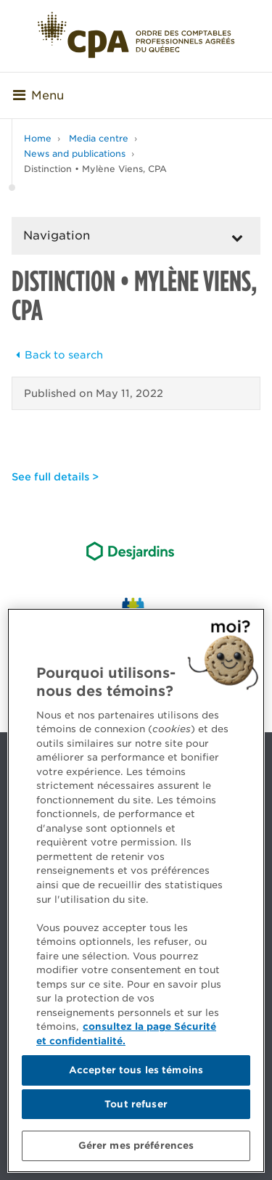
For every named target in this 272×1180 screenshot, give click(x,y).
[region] (136, 890)
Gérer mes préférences (136, 1145)
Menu (38, 95)
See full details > (55, 477)
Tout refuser (136, 1104)
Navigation (56, 235)
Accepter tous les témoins (136, 1070)
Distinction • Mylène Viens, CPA (95, 168)
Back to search (57, 355)
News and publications (74, 153)
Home (37, 138)
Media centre (98, 138)
